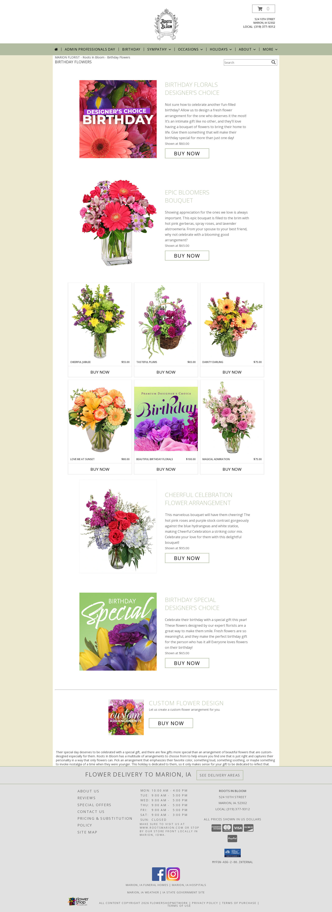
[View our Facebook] (159, 880)
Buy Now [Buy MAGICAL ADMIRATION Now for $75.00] (232, 469)
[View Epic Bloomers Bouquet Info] (121, 224)
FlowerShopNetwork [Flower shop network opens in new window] (169, 903)
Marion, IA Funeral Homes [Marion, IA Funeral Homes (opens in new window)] (147, 885)
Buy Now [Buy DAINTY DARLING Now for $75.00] (232, 372)
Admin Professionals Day (90, 49)
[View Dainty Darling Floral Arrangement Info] (232, 321)
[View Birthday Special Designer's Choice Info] (121, 631)
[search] (273, 62)
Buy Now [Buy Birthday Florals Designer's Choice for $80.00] (187, 153)
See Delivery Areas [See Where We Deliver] (220, 775)
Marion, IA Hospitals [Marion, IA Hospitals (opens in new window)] (189, 885)
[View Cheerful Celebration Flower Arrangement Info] (121, 526)
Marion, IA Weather (143, 892)
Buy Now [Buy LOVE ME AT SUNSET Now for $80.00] (99, 469)
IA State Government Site (184, 892)
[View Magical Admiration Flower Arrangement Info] (232, 418)
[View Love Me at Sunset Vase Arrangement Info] (100, 418)
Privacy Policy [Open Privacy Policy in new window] (205, 903)
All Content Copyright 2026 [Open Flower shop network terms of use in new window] (124, 903)
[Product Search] (246, 62)
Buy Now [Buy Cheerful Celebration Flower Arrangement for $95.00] (187, 558)
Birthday (131, 49)
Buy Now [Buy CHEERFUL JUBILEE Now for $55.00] (99, 372)
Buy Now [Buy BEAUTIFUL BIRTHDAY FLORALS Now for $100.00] (166, 469)
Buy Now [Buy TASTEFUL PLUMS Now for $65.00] (166, 372)
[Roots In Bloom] (166, 24)
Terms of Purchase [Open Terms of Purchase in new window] (239, 903)
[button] (263, 9)
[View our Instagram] (173, 880)
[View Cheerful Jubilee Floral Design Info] (100, 321)
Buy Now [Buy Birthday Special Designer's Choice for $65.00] (187, 663)
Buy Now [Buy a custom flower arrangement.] (171, 723)
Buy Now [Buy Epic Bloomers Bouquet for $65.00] (187, 255)
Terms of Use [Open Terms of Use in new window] (179, 905)
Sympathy (159, 49)
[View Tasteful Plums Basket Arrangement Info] (166, 321)
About (248, 49)
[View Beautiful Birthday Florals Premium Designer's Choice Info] (166, 418)
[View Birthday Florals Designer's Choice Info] (121, 119)
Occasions (191, 49)
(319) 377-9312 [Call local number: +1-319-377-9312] (264, 27)
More (270, 49)
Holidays (221, 49)
